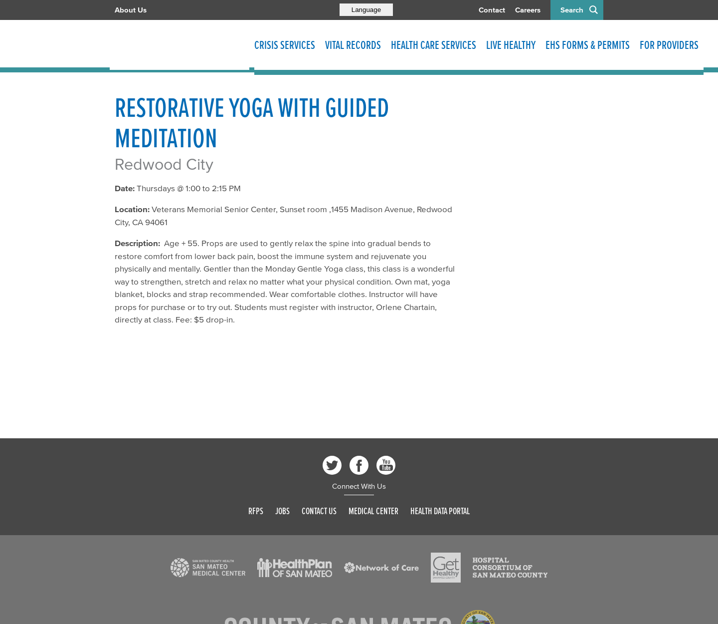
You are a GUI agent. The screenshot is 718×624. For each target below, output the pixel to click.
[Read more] (208, 567)
